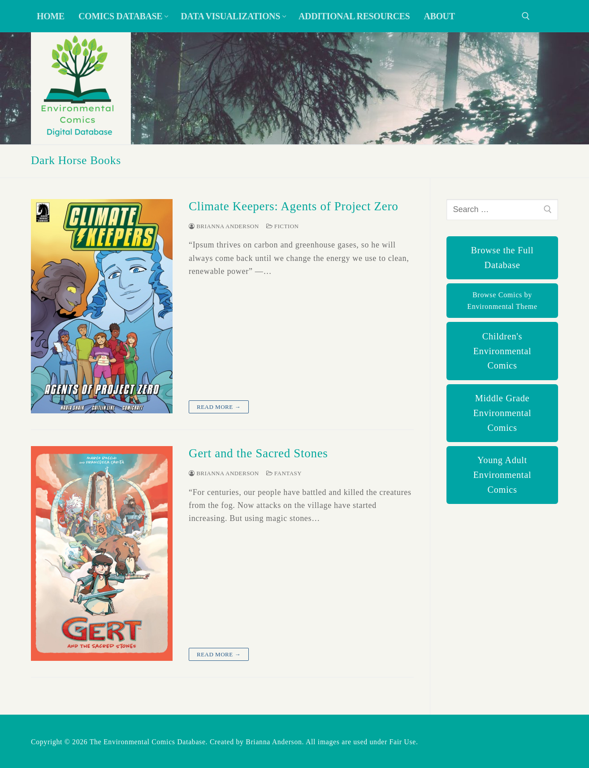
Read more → (219, 407)
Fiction (282, 226)
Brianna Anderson (224, 226)
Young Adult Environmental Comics (502, 475)
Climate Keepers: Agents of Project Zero (293, 206)
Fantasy (284, 473)
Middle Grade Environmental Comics (502, 413)
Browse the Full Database (502, 257)
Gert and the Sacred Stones (258, 453)
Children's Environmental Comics (502, 351)
